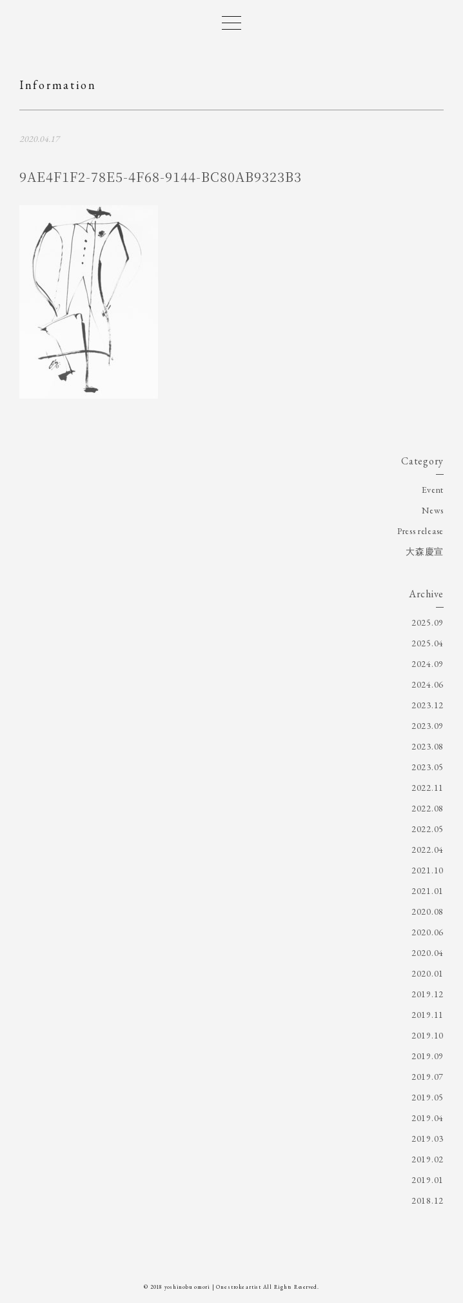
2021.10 (427, 870)
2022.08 (427, 808)
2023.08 (427, 746)
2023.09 (427, 725)
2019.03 (427, 1138)
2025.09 (427, 622)
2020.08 (427, 911)
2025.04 (427, 643)
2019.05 (427, 1097)
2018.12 (427, 1200)
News (433, 510)
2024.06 (427, 684)
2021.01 (427, 891)
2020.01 (427, 973)
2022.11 (427, 787)
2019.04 (427, 1118)
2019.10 (427, 1035)
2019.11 (427, 1014)
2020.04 (427, 953)
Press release (420, 531)
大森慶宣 (425, 551)
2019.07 (427, 1076)
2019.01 (427, 1180)
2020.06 (427, 932)
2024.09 (427, 664)
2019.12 (427, 994)
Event (433, 489)
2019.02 (427, 1159)
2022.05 (427, 829)
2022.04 (427, 849)
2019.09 (427, 1056)
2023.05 (427, 767)
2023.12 (427, 705)
